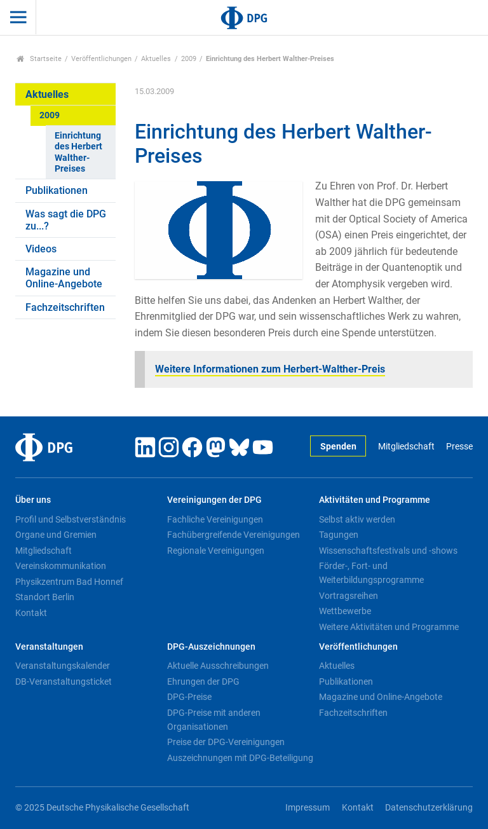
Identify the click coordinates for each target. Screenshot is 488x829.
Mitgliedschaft (406, 446)
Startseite (39, 59)
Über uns (33, 500)
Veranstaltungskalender (62, 666)
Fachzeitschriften (65, 307)
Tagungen (338, 535)
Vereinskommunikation (60, 566)
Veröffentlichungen (101, 59)
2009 (188, 59)
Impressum (307, 807)
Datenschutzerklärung (429, 807)
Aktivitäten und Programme (374, 500)
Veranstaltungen (49, 646)
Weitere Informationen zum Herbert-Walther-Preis (270, 369)
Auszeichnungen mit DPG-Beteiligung (240, 758)
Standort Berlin (44, 597)
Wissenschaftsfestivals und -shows (388, 550)
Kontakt (31, 613)
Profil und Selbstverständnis (70, 519)
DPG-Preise (189, 697)
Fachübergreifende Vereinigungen (233, 535)
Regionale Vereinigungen (215, 550)
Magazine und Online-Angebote (63, 278)
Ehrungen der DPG (203, 681)
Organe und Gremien (56, 535)
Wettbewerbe (345, 611)
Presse (459, 446)
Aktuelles (156, 59)
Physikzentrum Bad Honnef (69, 582)
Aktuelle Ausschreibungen (218, 666)
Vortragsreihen (348, 596)
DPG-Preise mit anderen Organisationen (214, 720)
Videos (41, 249)
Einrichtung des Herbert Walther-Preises (78, 152)
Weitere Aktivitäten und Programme (389, 627)
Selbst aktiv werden (357, 519)
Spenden (338, 446)
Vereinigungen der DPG (214, 500)
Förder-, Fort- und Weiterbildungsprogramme (371, 573)
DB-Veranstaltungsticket (63, 681)
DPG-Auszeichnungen (211, 646)
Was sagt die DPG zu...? (65, 220)
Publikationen (56, 190)
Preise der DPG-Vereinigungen (226, 742)
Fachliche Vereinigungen (215, 519)
